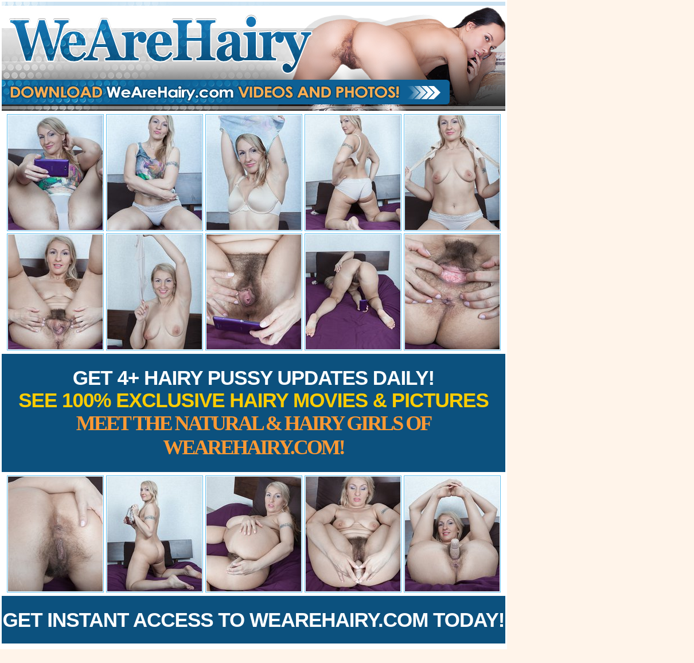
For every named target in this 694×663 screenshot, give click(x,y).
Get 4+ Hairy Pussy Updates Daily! (253, 412)
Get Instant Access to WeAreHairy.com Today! (254, 620)
